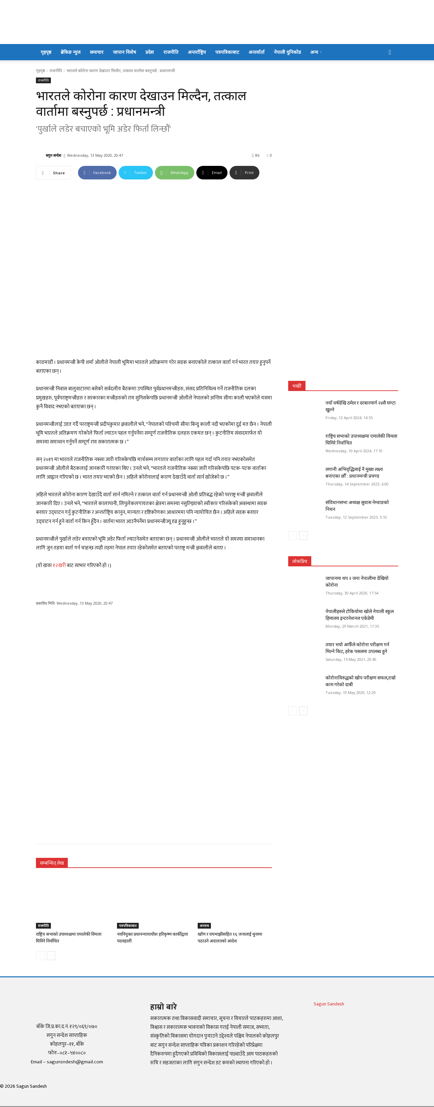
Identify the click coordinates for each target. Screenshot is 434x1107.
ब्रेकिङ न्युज (70, 52)
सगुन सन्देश (53, 155)
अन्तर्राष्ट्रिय (197, 52)
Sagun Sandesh (329, 1004)
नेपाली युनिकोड (287, 52)
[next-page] (51, 955)
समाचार (96, 52)
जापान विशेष (124, 52)
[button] (390, 52)
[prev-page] (40, 955)
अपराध (204, 925)
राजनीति (170, 52)
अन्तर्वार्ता (256, 52)
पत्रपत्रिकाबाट (227, 52)
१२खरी (59, 565)
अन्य (315, 52)
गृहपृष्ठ (46, 52)
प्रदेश (149, 52)
